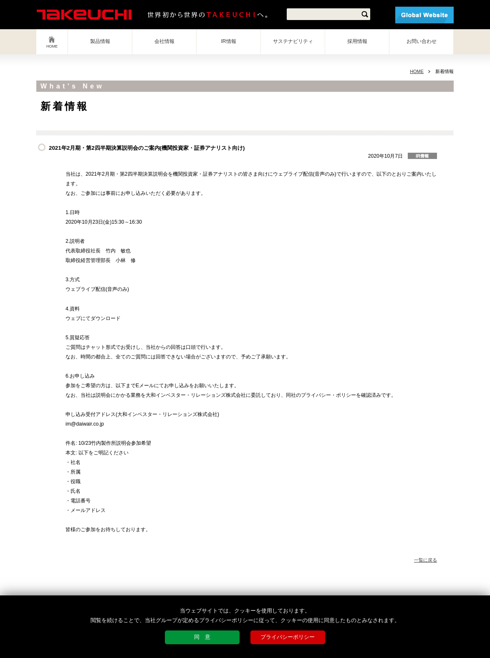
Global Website (424, 15)
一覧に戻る (425, 559)
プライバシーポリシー (287, 637)
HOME (52, 46)
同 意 (202, 637)
